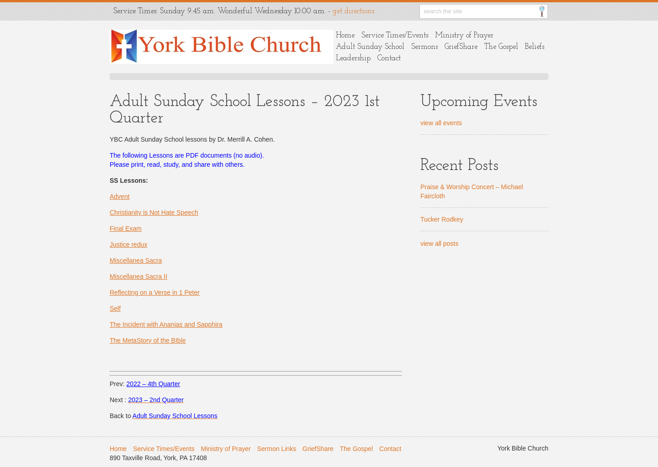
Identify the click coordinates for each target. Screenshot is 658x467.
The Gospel (501, 47)
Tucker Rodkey (441, 219)
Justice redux (128, 244)
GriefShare (461, 47)
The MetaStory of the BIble (148, 340)
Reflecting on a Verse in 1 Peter (155, 292)
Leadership (353, 58)
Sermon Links (277, 448)
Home (345, 35)
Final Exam (126, 228)
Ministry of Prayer (464, 35)
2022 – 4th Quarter (153, 383)
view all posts (439, 243)
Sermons (424, 47)
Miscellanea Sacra (136, 260)
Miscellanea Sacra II (138, 276)
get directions (353, 11)
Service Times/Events (394, 35)
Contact (389, 58)
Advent (120, 196)
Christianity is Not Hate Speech (154, 212)
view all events (441, 123)
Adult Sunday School (370, 47)
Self (115, 308)
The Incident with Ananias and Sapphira (166, 324)
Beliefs (534, 47)
